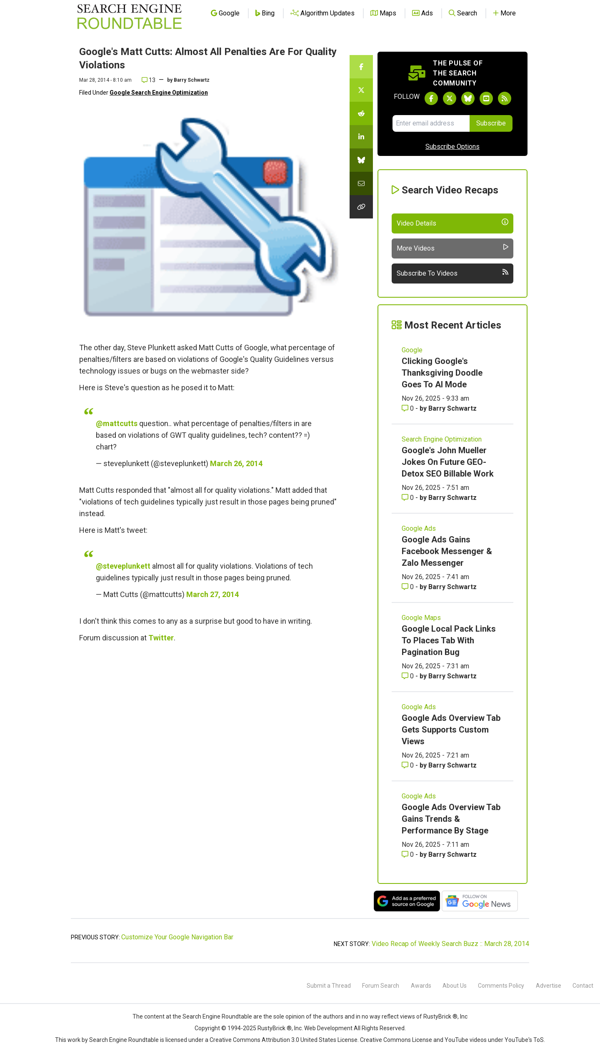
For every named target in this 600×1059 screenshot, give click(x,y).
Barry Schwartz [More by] (192, 80)
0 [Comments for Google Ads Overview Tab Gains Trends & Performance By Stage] (408, 854)
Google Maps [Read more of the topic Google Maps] (421, 618)
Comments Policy (501, 985)
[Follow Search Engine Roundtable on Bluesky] (468, 98)
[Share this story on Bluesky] (361, 160)
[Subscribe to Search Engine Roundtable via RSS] (504, 98)
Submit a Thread (329, 985)
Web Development (328, 1028)
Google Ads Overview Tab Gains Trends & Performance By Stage (451, 819)
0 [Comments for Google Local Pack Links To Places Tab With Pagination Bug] (408, 676)
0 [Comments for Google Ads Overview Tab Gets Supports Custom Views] (408, 765)
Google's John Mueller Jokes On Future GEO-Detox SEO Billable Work (448, 462)
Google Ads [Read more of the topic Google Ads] (419, 528)
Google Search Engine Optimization (159, 92)
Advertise (548, 985)
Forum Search (380, 985)
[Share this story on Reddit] (361, 113)
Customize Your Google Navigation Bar (177, 937)
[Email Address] (431, 123)
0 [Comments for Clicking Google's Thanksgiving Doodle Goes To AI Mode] (408, 408)
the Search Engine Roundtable (212, 1016)
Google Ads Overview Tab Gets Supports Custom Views (451, 729)
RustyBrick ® (275, 1028)
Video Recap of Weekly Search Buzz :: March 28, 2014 (450, 944)
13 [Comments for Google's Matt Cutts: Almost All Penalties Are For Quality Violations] (148, 80)
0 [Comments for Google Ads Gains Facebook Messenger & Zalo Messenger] (408, 587)
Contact (582, 985)
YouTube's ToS (524, 1039)
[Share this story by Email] (361, 183)
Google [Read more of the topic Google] (412, 350)
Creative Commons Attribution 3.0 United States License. (284, 1039)
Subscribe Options (452, 147)
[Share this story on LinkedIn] (361, 136)
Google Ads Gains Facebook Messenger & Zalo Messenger (447, 551)
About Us (454, 985)
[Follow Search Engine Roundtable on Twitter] (449, 98)
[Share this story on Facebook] (361, 66)
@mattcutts (117, 423)
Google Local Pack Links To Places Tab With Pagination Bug (449, 640)
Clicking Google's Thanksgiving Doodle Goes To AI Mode (442, 372)
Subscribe (491, 123)
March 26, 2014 (236, 463)
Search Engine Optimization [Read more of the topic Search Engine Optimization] (442, 439)
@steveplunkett (123, 566)
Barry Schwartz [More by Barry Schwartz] (452, 408)
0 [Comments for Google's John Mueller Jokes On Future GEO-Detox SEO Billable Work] (408, 498)
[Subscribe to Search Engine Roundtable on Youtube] (486, 98)
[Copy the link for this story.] (361, 206)
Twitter (161, 637)
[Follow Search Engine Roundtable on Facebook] (431, 98)
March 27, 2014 (212, 594)
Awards (421, 985)
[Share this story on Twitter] (361, 90)
